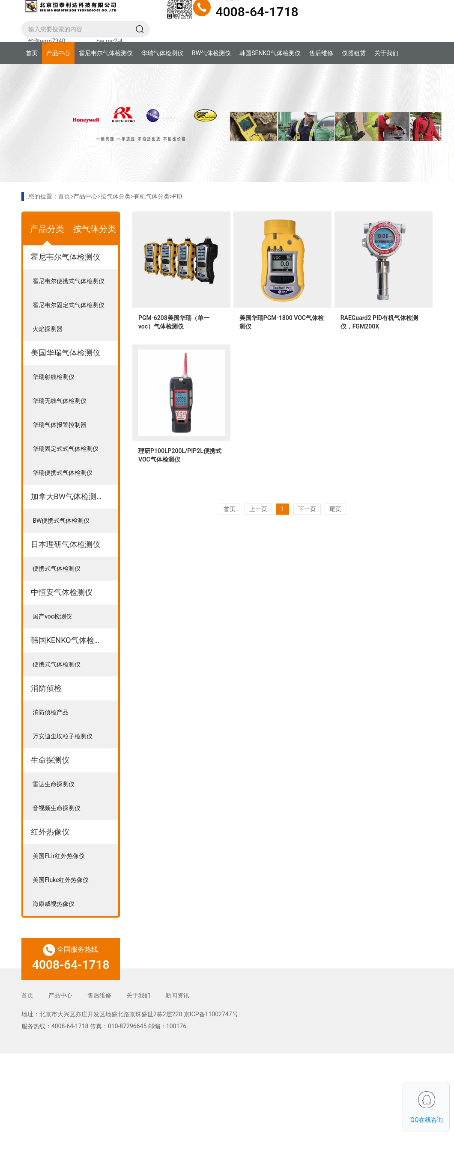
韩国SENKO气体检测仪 (269, 53)
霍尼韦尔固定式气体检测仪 (69, 326)
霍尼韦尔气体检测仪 (106, 53)
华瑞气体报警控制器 (60, 445)
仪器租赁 (354, 53)
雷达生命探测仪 (54, 805)
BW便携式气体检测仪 (61, 541)
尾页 (335, 530)
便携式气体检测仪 (57, 589)
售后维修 (321, 53)
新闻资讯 (177, 995)
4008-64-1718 (256, 11)
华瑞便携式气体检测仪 (63, 493)
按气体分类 (116, 196)
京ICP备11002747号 (211, 1014)
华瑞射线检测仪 (54, 397)
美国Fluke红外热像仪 (61, 900)
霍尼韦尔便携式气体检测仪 (69, 302)
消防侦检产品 (51, 733)
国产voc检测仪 (52, 637)
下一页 (307, 530)
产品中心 (58, 53)
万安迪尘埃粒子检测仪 (63, 757)
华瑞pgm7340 (46, 41)
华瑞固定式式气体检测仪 (66, 469)
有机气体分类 (152, 196)
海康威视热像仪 (54, 924)
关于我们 (386, 53)
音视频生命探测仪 (57, 829)
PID (177, 196)
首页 (32, 53)
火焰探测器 (48, 349)
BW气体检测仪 (211, 53)
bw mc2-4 (109, 41)
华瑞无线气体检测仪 (60, 421)
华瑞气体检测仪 (162, 53)
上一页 (258, 530)
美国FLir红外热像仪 (58, 876)
